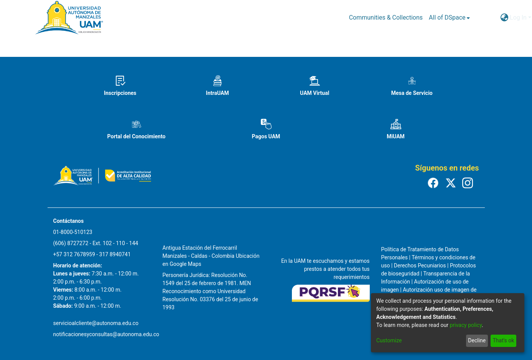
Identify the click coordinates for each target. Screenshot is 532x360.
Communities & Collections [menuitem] (386, 17)
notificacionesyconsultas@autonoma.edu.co (106, 334)
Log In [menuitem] (518, 17)
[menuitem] (449, 17)
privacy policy (466, 325)
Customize (389, 340)
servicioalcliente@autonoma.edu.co (95, 323)
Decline (477, 340)
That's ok (503, 340)
